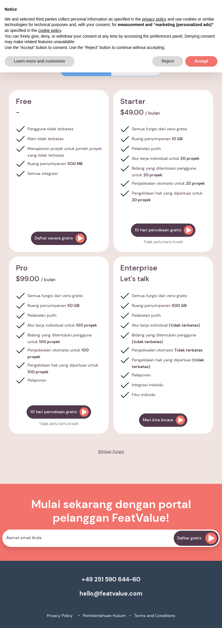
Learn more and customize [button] (39, 61)
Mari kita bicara (164, 420)
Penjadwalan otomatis (167, 350)
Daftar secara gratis (60, 238)
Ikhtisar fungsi (111, 451)
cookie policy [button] (49, 30)
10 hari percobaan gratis (164, 230)
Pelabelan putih (146, 148)
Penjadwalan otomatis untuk (168, 183)
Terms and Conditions (154, 615)
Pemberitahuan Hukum (104, 615)
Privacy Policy (60, 615)
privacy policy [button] (154, 19)
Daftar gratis (197, 538)
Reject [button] (168, 61)
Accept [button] (201, 61)
